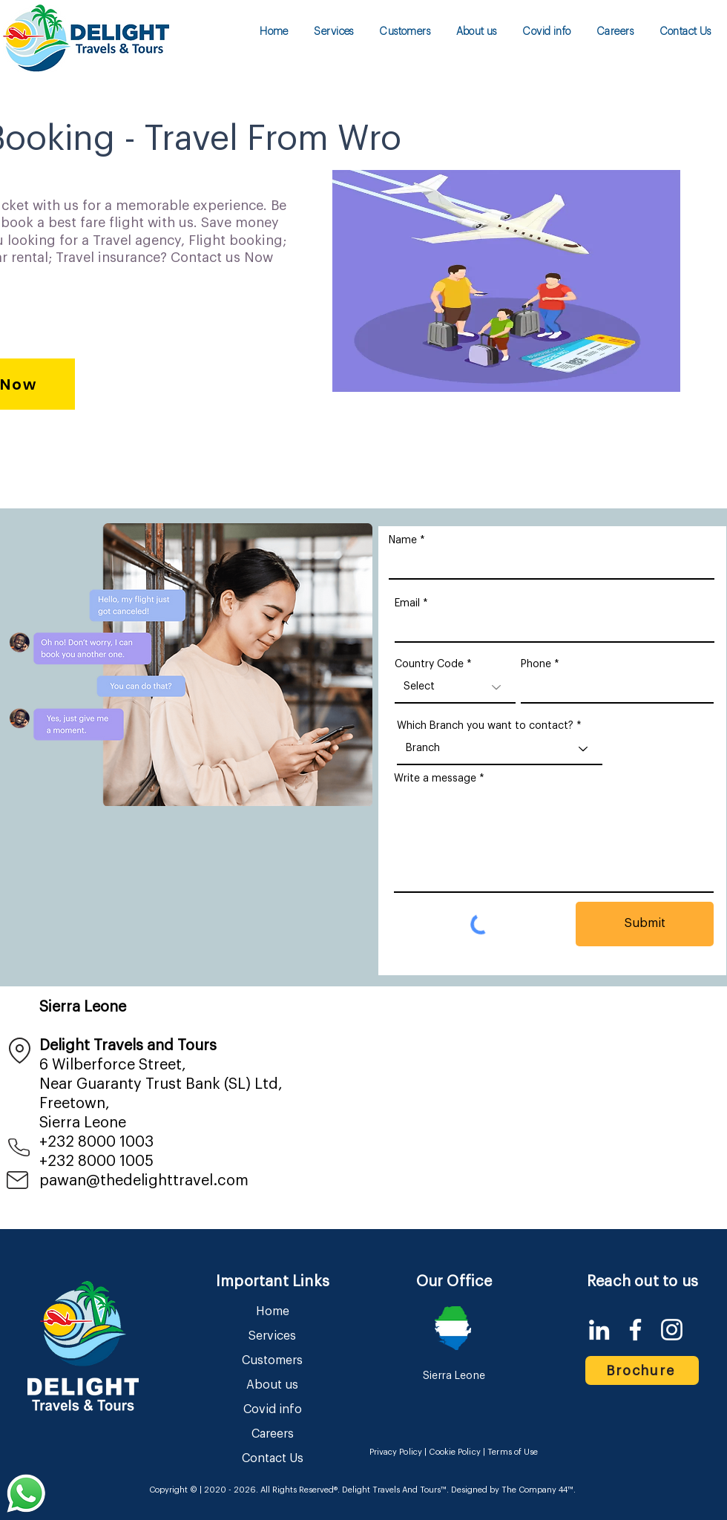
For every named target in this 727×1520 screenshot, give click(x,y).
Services (272, 1336)
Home (272, 1311)
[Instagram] (671, 1329)
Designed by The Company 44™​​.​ (512, 1490)
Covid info (272, 1409)
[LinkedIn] (599, 1329)
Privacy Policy (396, 1452)
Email (407, 603)
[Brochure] (642, 1370)
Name (403, 540)
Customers (272, 1360)
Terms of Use (512, 1452)
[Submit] (645, 924)
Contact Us (272, 1458)
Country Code (429, 664)
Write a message (435, 778)
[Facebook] (635, 1329)
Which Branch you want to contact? (485, 726)
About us (272, 1385)
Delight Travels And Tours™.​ (395, 1490)
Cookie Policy (454, 1452)
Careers (272, 1434)
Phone (536, 664)
